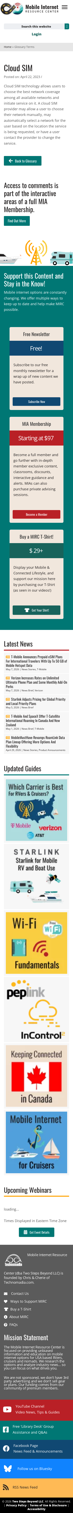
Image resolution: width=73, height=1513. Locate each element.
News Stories (29, 669)
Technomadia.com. (19, 1282)
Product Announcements (52, 750)
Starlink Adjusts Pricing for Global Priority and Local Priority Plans (35, 701)
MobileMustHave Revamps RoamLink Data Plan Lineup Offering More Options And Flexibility (35, 742)
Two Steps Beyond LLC (27, 1501)
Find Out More (17, 220)
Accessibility (36, 1509)
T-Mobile (42, 669)
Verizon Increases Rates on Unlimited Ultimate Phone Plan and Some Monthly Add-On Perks (36, 682)
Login (36, 34)
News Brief (27, 690)
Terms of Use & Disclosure (48, 1505)
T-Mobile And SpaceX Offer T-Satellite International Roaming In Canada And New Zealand (33, 720)
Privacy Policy (16, 1505)
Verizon (39, 690)
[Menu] (64, 7)
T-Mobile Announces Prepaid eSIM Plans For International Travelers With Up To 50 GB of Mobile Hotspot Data (36, 661)
